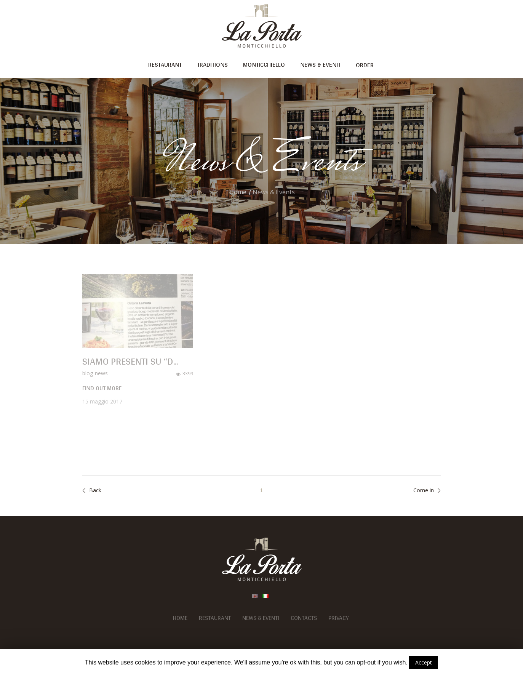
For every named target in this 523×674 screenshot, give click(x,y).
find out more (102, 388)
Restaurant (215, 618)
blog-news (95, 373)
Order (365, 64)
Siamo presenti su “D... (130, 361)
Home (237, 192)
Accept (423, 662)
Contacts (304, 618)
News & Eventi (260, 618)
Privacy (338, 618)
